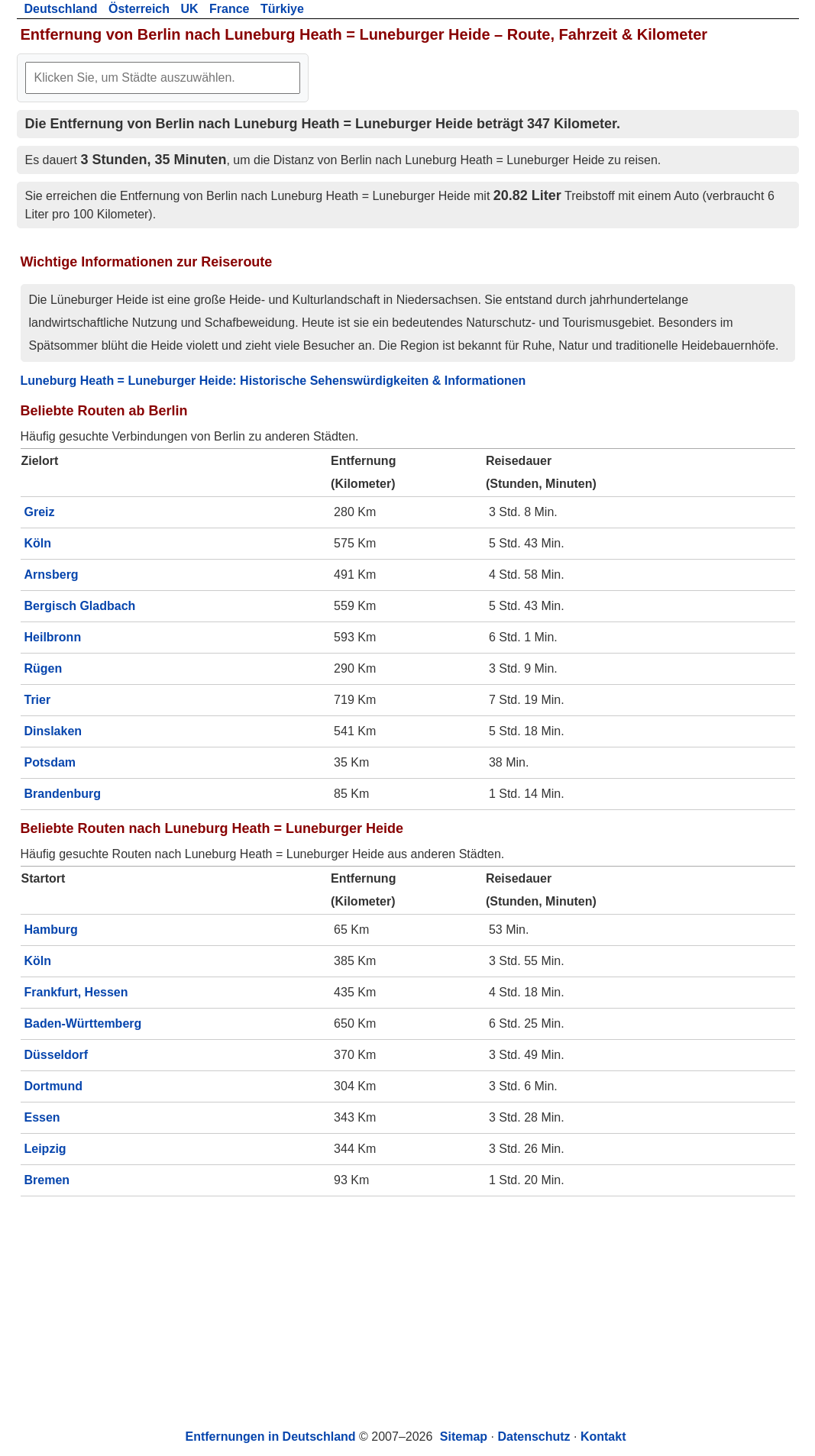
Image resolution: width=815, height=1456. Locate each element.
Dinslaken (53, 731)
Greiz (39, 511)
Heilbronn (53, 637)
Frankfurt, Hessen (76, 992)
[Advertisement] (408, 1311)
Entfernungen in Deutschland (271, 1436)
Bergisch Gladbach (80, 605)
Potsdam (50, 762)
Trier (37, 699)
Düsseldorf (56, 1054)
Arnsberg (51, 574)
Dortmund (53, 1086)
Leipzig (45, 1148)
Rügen (43, 668)
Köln (38, 543)
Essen (42, 1117)
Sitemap (463, 1436)
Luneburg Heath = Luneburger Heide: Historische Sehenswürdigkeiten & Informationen (273, 380)
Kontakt (603, 1436)
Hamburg (51, 929)
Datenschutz (533, 1436)
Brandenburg (62, 793)
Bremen (47, 1180)
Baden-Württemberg (83, 1023)
